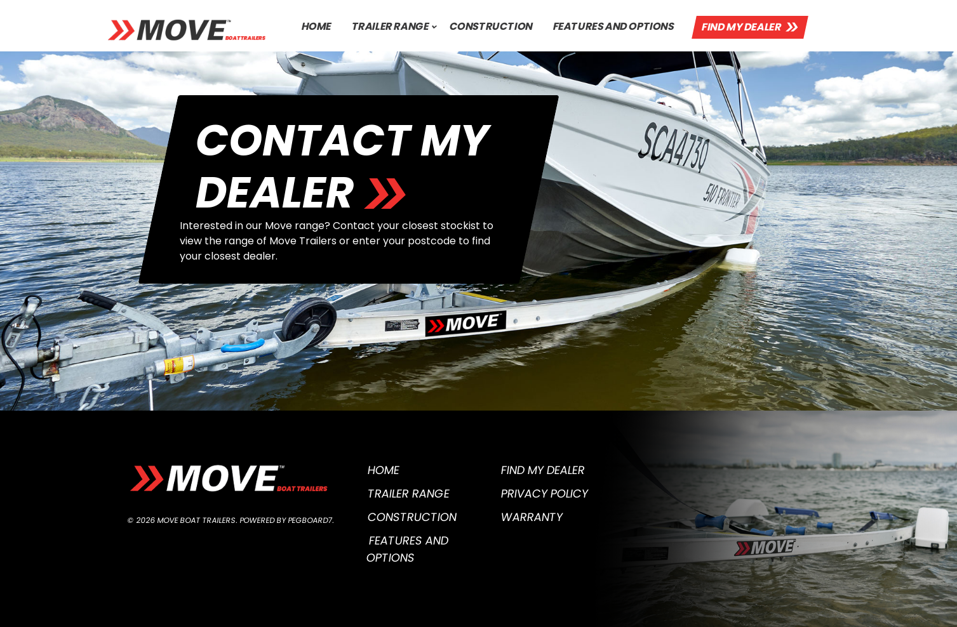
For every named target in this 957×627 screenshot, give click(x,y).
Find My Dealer (741, 27)
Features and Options (614, 26)
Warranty (532, 517)
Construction (491, 26)
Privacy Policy (544, 493)
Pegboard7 (310, 520)
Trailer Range (390, 26)
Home (316, 26)
